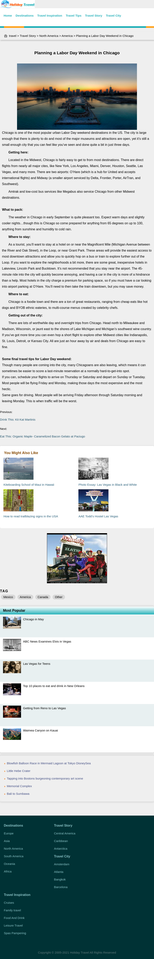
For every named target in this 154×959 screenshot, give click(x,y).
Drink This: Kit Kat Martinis (17, 419)
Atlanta (58, 871)
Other (59, 597)
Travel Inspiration (49, 15)
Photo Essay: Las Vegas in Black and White (107, 484)
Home (8, 15)
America (67, 35)
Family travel (12, 910)
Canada (43, 597)
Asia (7, 841)
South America (13, 856)
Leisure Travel (13, 925)
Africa (7, 871)
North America (48, 35)
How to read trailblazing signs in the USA (30, 516)
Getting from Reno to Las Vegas (44, 708)
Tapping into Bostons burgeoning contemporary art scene (45, 778)
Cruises (9, 902)
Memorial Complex (19, 786)
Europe (8, 833)
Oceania (9, 863)
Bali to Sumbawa (18, 793)
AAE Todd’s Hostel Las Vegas (98, 516)
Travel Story (93, 15)
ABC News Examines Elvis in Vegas (47, 641)
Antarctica (60, 848)
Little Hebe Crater (18, 771)
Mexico (8, 597)
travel (12, 35)
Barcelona (61, 887)
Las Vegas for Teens (36, 663)
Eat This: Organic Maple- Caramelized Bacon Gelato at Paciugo (42, 436)
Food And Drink (14, 918)
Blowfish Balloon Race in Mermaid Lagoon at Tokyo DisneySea (49, 763)
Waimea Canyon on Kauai (40, 730)
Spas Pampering (15, 933)
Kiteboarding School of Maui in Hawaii (28, 484)
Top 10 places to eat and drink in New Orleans (54, 686)
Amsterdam (61, 864)
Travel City (113, 15)
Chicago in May (33, 619)
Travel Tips (73, 15)
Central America (64, 833)
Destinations (25, 15)
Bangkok (60, 879)
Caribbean (61, 841)
